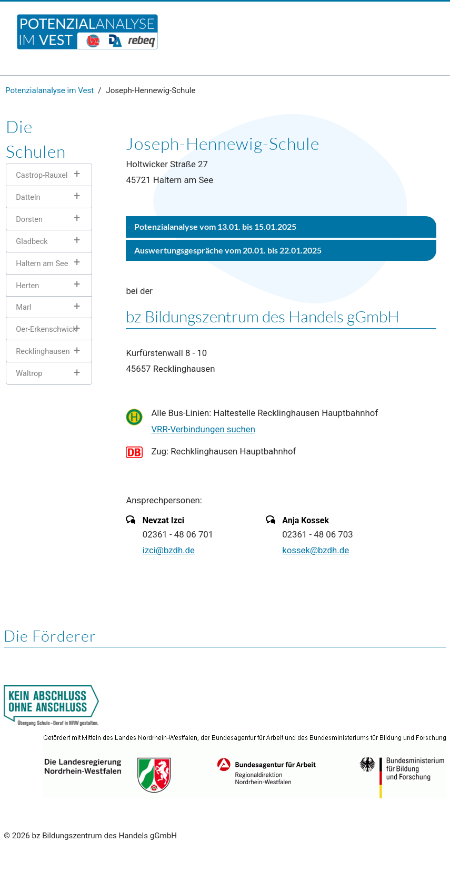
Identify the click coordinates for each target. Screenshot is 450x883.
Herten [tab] (27, 285)
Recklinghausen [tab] (42, 351)
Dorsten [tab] (29, 219)
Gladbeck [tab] (31, 241)
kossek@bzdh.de (315, 550)
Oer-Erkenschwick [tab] (46, 329)
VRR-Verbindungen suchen (203, 429)
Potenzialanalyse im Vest (49, 90)
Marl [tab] (23, 307)
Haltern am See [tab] (42, 263)
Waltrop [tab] (29, 373)
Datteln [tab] (28, 197)
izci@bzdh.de (169, 550)
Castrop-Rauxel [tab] (41, 175)
